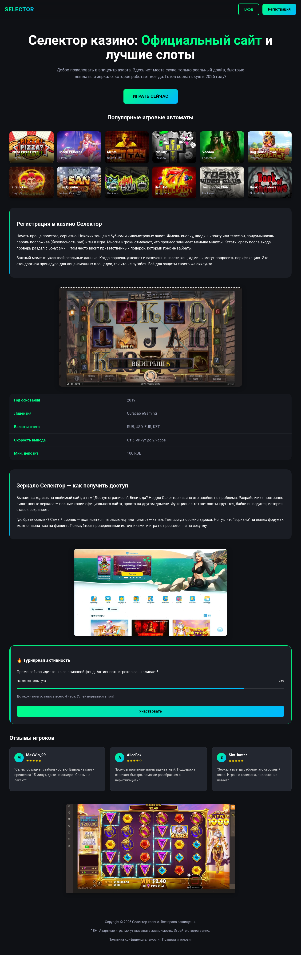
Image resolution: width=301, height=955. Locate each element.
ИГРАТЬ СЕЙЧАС (150, 96)
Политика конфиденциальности (133, 940)
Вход (248, 9)
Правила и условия (177, 940)
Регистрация (279, 9)
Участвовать (150, 711)
